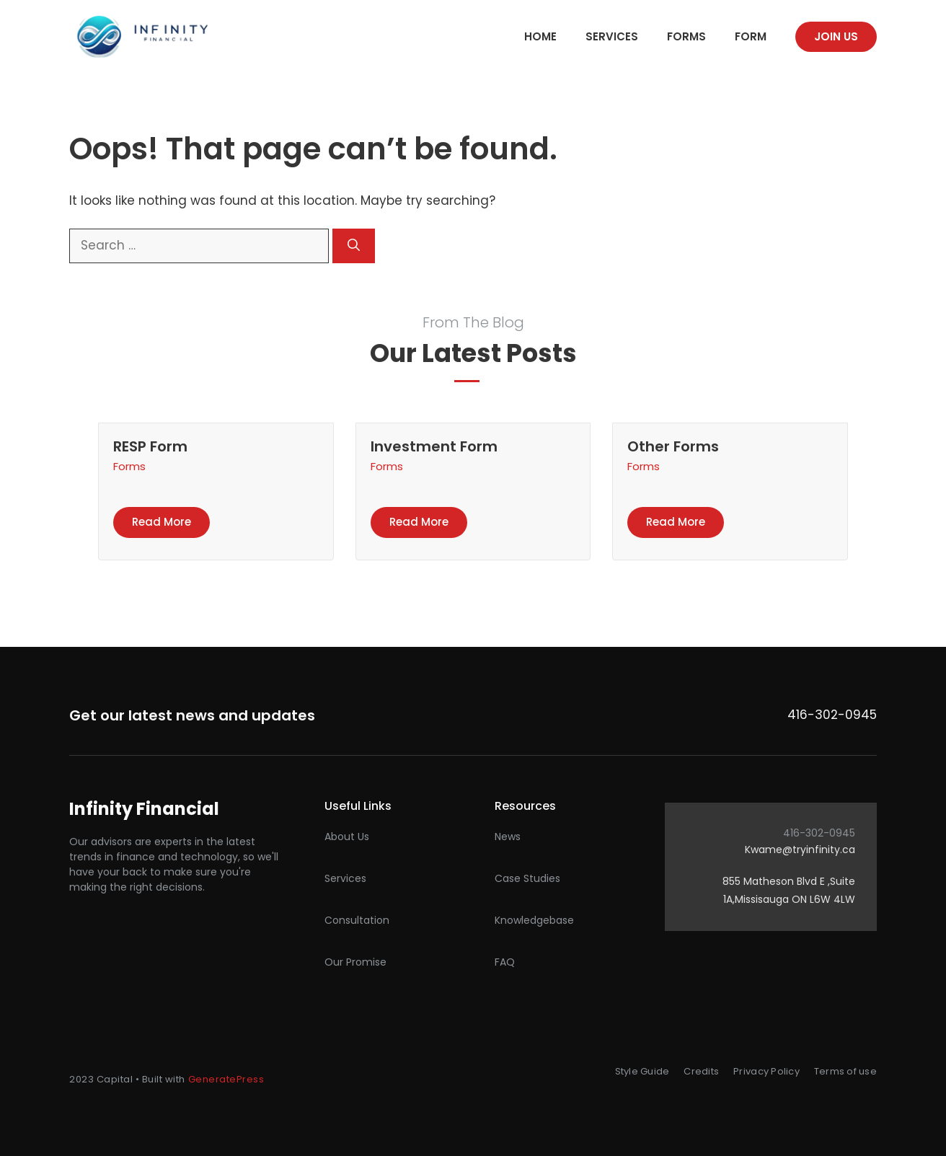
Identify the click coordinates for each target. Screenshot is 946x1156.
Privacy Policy (766, 1071)
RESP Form (150, 446)
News (508, 836)
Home (540, 36)
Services (611, 36)
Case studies (527, 878)
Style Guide (642, 1071)
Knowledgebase (534, 920)
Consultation (356, 920)
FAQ (505, 962)
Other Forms (673, 446)
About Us (346, 836)
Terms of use (845, 1071)
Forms (686, 36)
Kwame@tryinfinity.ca (800, 849)
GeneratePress (226, 1079)
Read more (161, 521)
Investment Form (434, 446)
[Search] (353, 246)
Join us (836, 36)
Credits (701, 1071)
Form (750, 36)
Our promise (355, 962)
